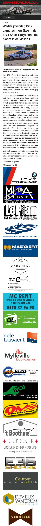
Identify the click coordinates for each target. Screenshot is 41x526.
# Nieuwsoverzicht (10, 165)
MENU (8, 18)
